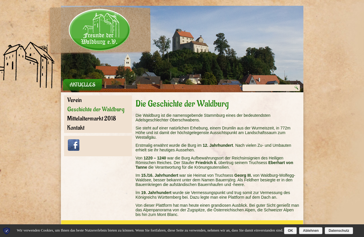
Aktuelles (82, 84)
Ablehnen (311, 231)
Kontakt (75, 128)
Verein (74, 100)
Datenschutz (338, 231)
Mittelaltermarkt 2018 (91, 119)
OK (290, 231)
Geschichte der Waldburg (95, 109)
